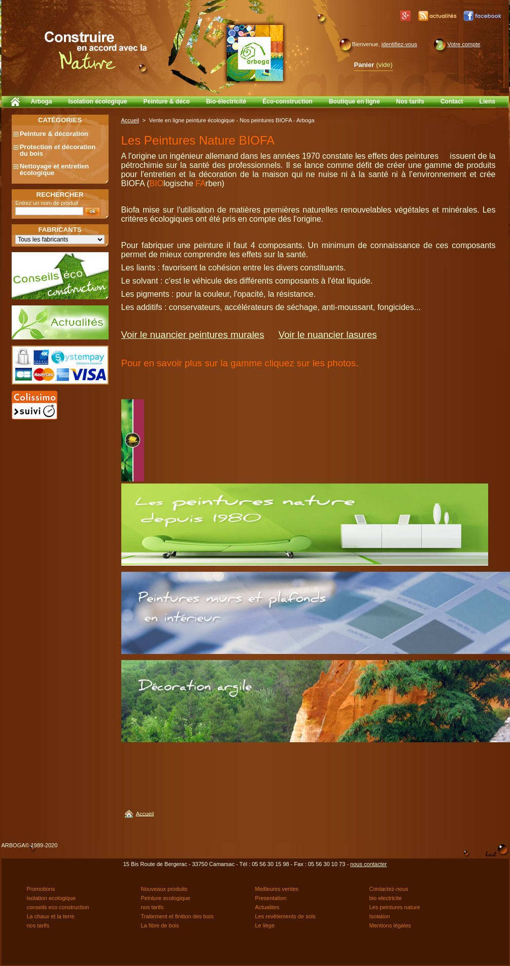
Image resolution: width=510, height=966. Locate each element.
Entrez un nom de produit (46, 203)
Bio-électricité (226, 101)
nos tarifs (152, 907)
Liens (487, 101)
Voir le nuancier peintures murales (192, 334)
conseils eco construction (58, 907)
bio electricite (385, 898)
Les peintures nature (394, 907)
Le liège (265, 925)
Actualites (267, 907)
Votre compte (464, 44)
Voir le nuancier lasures (328, 334)
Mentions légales (390, 925)
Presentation (271, 898)
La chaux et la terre (51, 916)
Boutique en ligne (354, 101)
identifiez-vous (399, 44)
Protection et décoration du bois (58, 150)
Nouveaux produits (164, 889)
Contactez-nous (389, 889)
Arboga (41, 101)
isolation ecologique (51, 898)
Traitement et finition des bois (177, 916)
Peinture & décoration (54, 133)
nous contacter (368, 864)
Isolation (379, 916)
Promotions (41, 889)
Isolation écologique (98, 101)
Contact (451, 101)
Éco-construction (287, 101)
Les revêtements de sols (285, 916)
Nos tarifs (410, 101)
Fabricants (60, 229)
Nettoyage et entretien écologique (54, 169)
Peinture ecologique (165, 898)
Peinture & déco (167, 101)
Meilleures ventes (277, 889)
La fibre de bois (160, 925)
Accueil (130, 120)
